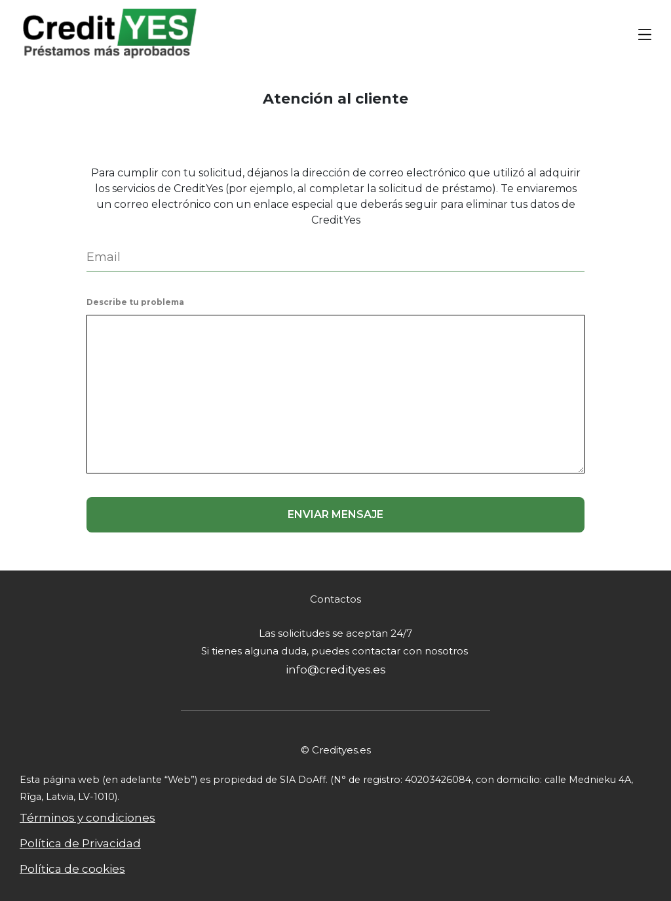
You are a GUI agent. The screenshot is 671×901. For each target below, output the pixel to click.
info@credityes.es (336, 669)
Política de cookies (72, 868)
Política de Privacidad (80, 843)
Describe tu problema (135, 302)
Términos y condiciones (87, 817)
